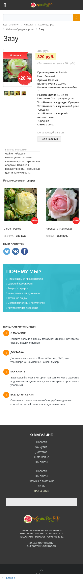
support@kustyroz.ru (41, 546)
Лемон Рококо (12, 228)
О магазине (41, 457)
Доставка (41, 452)
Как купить (41, 447)
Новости (41, 442)
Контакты (41, 462)
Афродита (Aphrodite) (59, 228)
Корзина (11, 578)
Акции (41, 486)
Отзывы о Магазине (42, 481)
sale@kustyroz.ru (41, 543)
